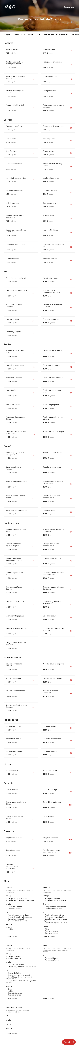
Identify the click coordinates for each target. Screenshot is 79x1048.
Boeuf (37, 35)
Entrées (16, 35)
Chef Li (10, 7)
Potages (6, 35)
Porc (23, 35)
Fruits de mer (48, 35)
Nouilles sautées (62, 35)
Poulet (30, 35)
